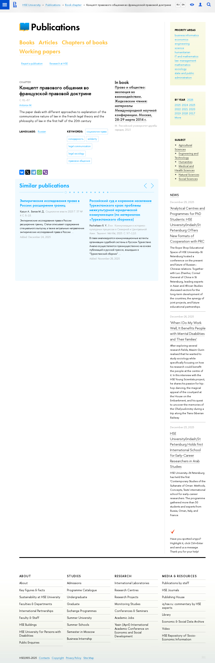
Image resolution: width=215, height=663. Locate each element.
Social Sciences (188, 179)
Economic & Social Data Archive (183, 621)
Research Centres (126, 590)
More (178, 117)
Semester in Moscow (81, 632)
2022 (178, 109)
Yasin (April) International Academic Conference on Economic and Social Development (132, 630)
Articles (48, 42)
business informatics (187, 35)
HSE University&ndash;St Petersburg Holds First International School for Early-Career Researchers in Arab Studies (186, 450)
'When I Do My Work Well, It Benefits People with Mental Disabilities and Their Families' (188, 331)
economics (181, 39)
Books (26, 42)
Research (123, 576)
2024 (185, 105)
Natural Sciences (189, 174)
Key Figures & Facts (32, 590)
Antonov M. (25, 105)
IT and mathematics (186, 56)
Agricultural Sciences (183, 147)
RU (178, 4)
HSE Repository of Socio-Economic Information (179, 637)
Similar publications (44, 185)
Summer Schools (78, 625)
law (177, 60)
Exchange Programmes (81, 611)
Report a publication (32, 63)
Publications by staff (175, 583)
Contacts (44, 658)
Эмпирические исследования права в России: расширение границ (50, 203)
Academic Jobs (124, 618)
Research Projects (126, 597)
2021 (185, 109)
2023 (192, 105)
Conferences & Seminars (131, 611)
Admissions (74, 583)
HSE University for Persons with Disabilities (40, 633)
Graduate (73, 604)
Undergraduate (77, 597)
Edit (204, 656)
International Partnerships (36, 611)
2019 (178, 113)
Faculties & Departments (35, 604)
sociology (180, 69)
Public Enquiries (29, 642)
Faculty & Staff (29, 618)
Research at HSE (59, 63)
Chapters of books (85, 42)
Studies (74, 576)
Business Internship (79, 639)
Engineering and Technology (186, 155)
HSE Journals (170, 590)
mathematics (182, 65)
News (174, 195)
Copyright (58, 658)
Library (166, 615)
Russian (42, 131)
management (188, 60)
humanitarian (182, 52)
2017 (192, 113)
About (25, 576)
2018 (185, 113)
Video (166, 629)
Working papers (39, 51)
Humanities (185, 162)
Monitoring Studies (127, 604)
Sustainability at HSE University (39, 597)
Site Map (88, 658)
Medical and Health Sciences (184, 168)
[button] (66, 192)
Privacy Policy (73, 658)
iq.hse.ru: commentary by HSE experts (181, 606)
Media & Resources (179, 576)
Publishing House (173, 597)
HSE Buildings (28, 625)
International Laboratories (132, 583)
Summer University (79, 618)
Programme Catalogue (82, 590)
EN (183, 4)
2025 (178, 105)
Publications (55, 27)
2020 (192, 109)
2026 (190, 100)
